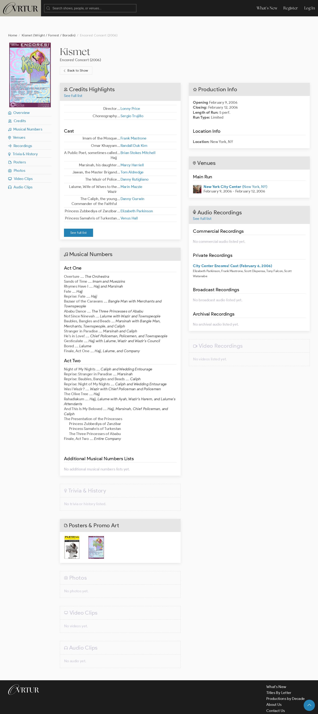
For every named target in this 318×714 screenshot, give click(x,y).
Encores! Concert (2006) (80, 43)
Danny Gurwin (133, 182)
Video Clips (20, 162)
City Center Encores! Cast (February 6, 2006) (232, 249)
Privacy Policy (104, 707)
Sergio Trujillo (132, 99)
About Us (274, 688)
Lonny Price (130, 92)
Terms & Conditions (74, 707)
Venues (16, 121)
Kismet (75, 35)
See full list (73, 79)
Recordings (20, 129)
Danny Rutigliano (135, 163)
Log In (309, 8)
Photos (16, 154)
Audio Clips (20, 171)
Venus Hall (129, 202)
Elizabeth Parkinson (137, 194)
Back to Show (75, 54)
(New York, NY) (236, 170)
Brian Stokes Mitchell (138, 136)
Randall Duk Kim (134, 129)
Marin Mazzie (131, 170)
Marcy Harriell (132, 148)
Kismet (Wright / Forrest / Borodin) (49, 19)
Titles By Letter (279, 676)
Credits (17, 104)
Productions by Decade (285, 682)
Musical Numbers (25, 113)
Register (290, 8)
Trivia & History (23, 137)
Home (12, 19)
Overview (19, 96)
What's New (267, 8)
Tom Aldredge (132, 156)
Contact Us (275, 694)
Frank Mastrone (134, 122)
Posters (17, 146)
